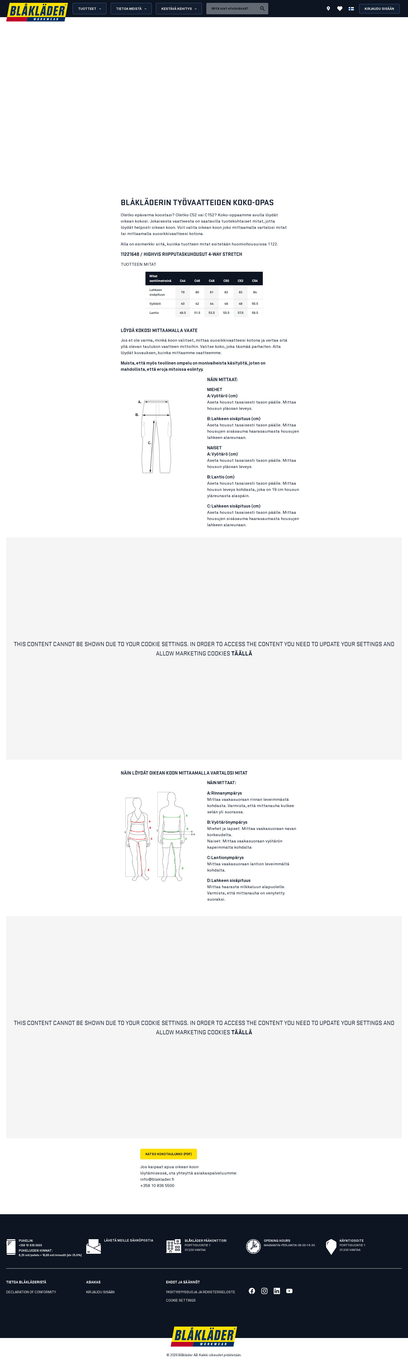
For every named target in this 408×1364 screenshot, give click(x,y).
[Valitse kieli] (351, 8)
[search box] (231, 8)
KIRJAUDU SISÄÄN (100, 1292)
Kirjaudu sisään (379, 9)
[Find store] (328, 9)
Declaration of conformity (31, 1292)
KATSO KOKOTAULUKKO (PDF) (168, 1154)
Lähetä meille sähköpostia (128, 1240)
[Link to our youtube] (289, 1291)
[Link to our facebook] (252, 1291)
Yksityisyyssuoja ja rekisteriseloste (200, 1292)
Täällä (241, 653)
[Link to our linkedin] (277, 1291)
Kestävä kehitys (179, 8)
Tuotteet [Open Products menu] (90, 8)
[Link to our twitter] (264, 1291)
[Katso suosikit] (340, 8)
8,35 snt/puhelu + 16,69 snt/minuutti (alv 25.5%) (50, 1254)
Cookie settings (181, 1300)
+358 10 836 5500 (30, 1244)
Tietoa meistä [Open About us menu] (131, 8)
